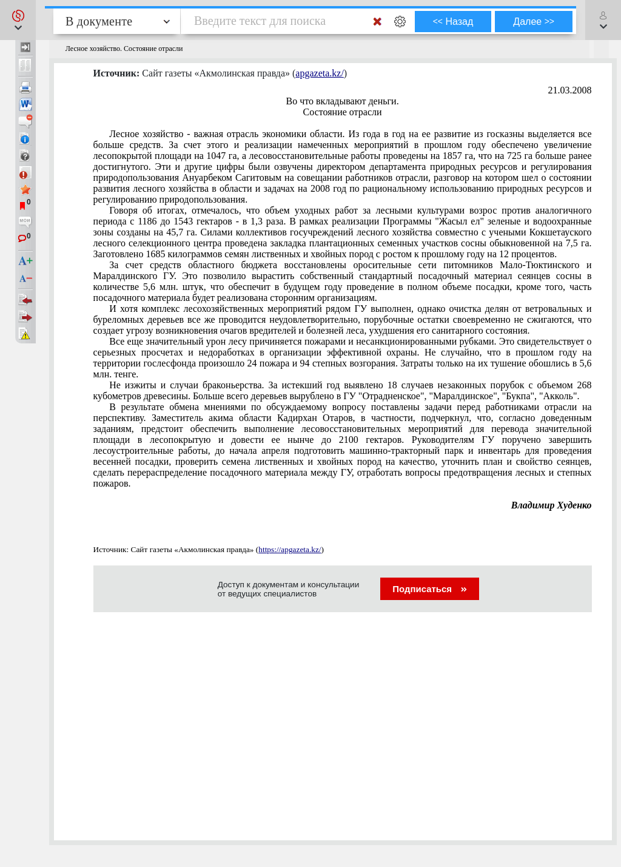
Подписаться (429, 589)
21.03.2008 (570, 90)
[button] (18, 20)
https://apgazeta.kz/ (289, 549)
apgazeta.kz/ (319, 73)
